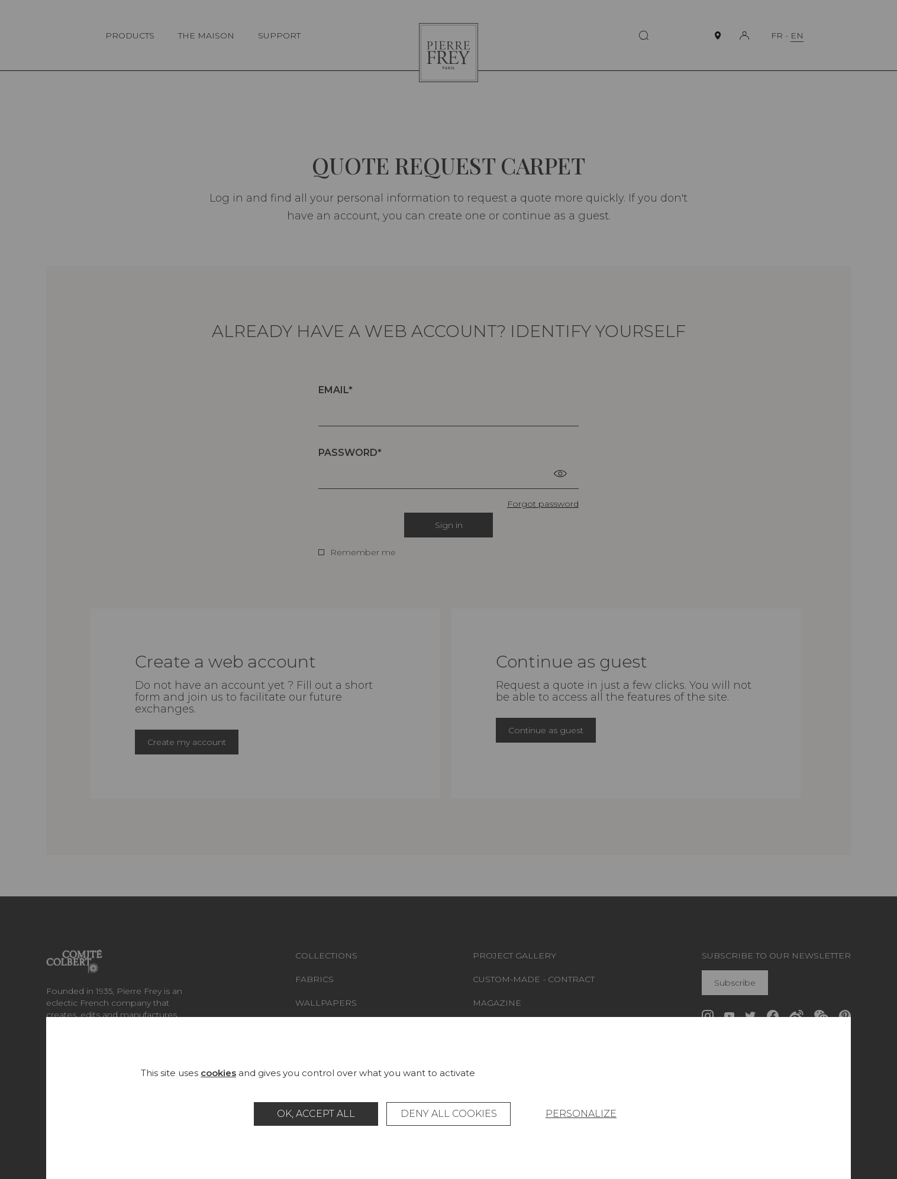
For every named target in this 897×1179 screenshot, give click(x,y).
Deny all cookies (449, 1113)
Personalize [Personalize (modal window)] (581, 1113)
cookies (218, 1072)
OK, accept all (316, 1113)
